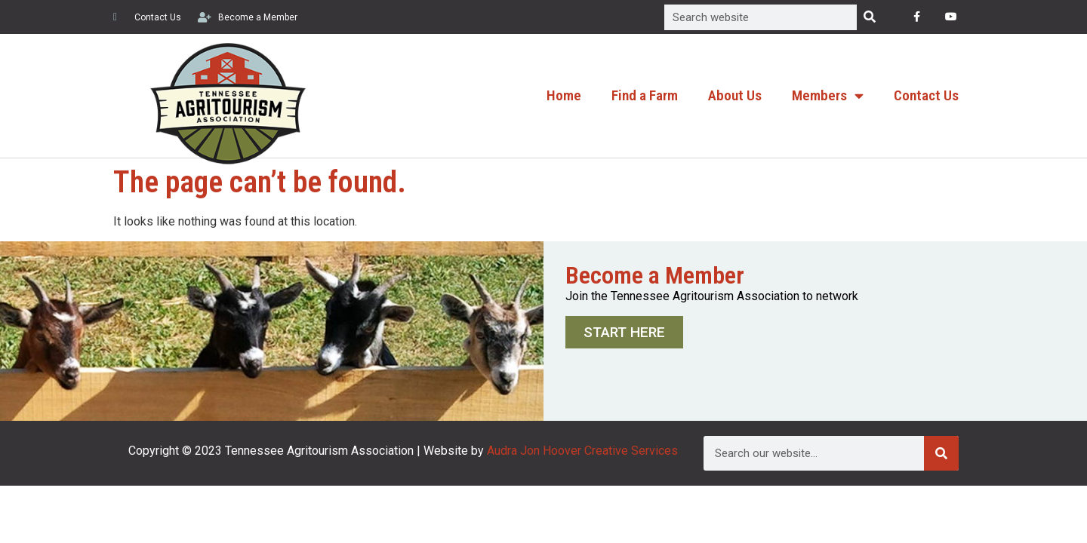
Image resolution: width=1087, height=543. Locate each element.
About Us (735, 95)
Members (828, 95)
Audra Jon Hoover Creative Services (582, 450)
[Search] (869, 17)
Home (564, 95)
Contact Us (926, 95)
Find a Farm (644, 95)
